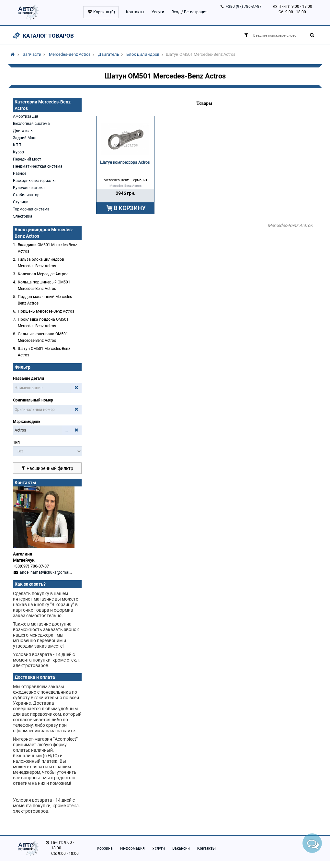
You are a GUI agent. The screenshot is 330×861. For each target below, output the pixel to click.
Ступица (20, 202)
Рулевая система (29, 187)
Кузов (18, 152)
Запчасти (32, 54)
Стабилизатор (26, 195)
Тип (16, 442)
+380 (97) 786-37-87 (244, 6)
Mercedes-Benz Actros (70, 54)
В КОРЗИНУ (129, 208)
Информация (132, 848)
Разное (19, 173)
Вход (176, 12)
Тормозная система (31, 209)
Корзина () (104, 12)
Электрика (22, 216)
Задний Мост (25, 138)
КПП (17, 145)
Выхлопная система (31, 123)
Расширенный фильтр (47, 468)
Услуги (158, 12)
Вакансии (181, 848)
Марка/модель (26, 421)
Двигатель (108, 54)
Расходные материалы (34, 180)
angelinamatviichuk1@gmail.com (49, 572)
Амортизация (25, 116)
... (66, 430)
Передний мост (27, 159)
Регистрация (196, 12)
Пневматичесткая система (38, 166)
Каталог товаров (48, 35)
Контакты (135, 12)
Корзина (105, 848)
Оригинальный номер (33, 400)
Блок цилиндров (142, 54)
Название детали (28, 378)
